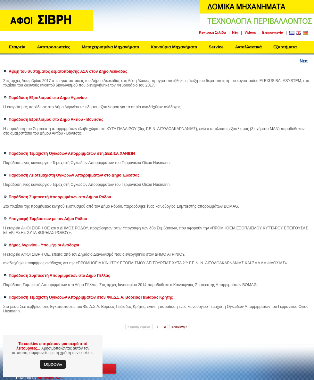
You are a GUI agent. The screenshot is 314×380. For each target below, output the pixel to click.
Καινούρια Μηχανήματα (174, 47)
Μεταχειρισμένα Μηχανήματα (110, 47)
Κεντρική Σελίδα (212, 32)
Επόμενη (179, 326)
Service (216, 47)
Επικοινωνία (272, 32)
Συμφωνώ (53, 364)
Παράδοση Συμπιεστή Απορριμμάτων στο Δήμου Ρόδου (60, 197)
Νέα (235, 32)
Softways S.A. (50, 378)
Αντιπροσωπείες (53, 47)
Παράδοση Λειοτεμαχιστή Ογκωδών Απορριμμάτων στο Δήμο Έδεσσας (74, 175)
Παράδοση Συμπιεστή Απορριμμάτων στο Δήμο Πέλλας (59, 275)
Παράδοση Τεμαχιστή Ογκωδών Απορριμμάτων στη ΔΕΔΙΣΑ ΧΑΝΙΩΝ (72, 153)
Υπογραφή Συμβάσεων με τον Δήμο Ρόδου (48, 219)
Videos (250, 32)
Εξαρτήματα (285, 47)
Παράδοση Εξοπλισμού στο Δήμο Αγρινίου (48, 97)
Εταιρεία (17, 47)
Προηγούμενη (139, 326)
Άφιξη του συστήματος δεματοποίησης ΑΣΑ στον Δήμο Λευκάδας (68, 71)
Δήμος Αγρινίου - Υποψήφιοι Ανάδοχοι (44, 245)
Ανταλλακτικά (248, 47)
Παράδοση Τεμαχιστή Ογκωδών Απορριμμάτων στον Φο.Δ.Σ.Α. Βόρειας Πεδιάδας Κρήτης (91, 297)
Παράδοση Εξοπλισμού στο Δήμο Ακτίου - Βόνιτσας (56, 119)
